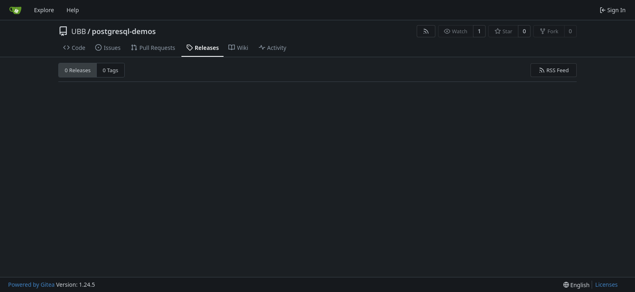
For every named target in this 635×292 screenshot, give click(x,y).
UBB (78, 31)
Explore (44, 10)
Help (72, 10)
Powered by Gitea (31, 284)
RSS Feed (554, 70)
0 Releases (78, 70)
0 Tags (111, 70)
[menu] (576, 285)
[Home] (15, 10)
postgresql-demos (124, 31)
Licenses (606, 284)
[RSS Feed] (426, 31)
